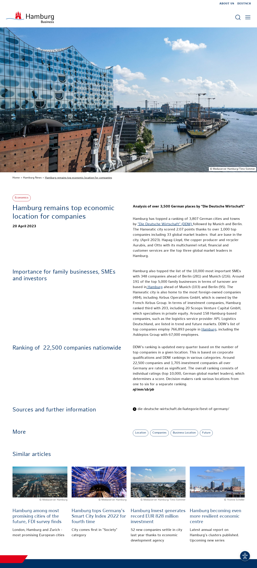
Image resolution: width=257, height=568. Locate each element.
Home (16, 178)
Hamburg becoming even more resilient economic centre (215, 516)
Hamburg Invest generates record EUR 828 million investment (158, 516)
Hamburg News (32, 178)
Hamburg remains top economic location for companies (78, 178)
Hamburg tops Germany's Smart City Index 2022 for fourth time (99, 516)
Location (140, 433)
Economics (21, 198)
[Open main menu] (248, 17)
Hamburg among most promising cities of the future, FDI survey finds (37, 516)
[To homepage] (30, 17)
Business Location (184, 433)
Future (206, 433)
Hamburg (155, 287)
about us (226, 3)
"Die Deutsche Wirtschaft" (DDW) (165, 224)
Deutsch (244, 3)
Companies (159, 433)
